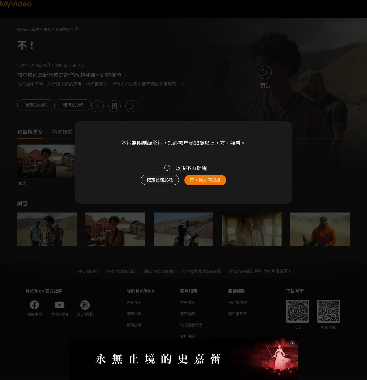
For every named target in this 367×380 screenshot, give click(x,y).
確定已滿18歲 (153, 182)
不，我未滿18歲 (211, 182)
